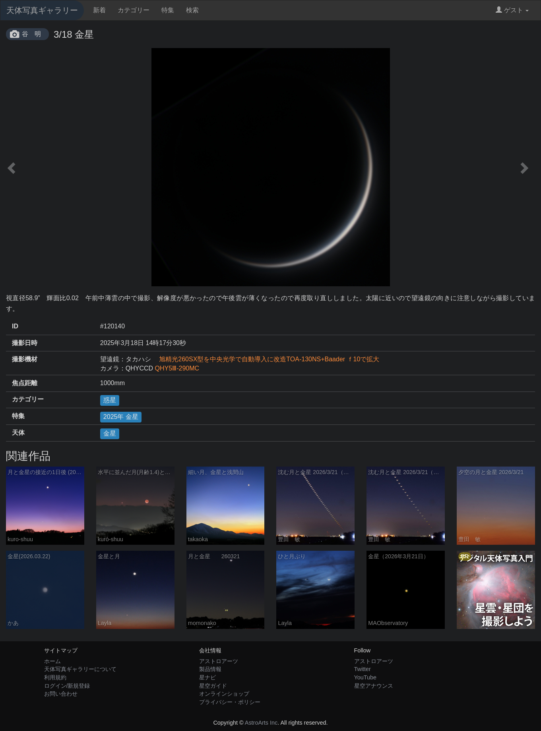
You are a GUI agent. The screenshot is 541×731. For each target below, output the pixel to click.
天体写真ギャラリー (42, 10)
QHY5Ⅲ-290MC (177, 368)
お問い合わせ (61, 693)
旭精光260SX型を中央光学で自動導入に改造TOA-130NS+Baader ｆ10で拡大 (266, 359)
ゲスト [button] (512, 10)
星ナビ (207, 677)
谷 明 (31, 34)
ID (15, 326)
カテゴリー (133, 10)
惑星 (109, 400)
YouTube (365, 677)
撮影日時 (24, 342)
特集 (167, 10)
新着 (99, 10)
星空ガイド (213, 686)
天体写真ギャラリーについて (80, 669)
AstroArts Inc (261, 722)
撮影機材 (24, 359)
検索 (192, 10)
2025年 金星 (120, 416)
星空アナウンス (373, 686)
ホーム (52, 661)
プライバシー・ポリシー (229, 702)
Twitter (362, 669)
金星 (109, 433)
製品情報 (210, 669)
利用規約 (55, 677)
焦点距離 (24, 383)
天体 (18, 432)
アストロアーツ (218, 661)
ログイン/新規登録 (67, 686)
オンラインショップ (224, 693)
